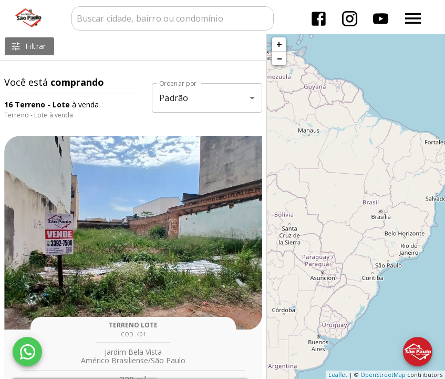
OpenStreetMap (383, 374)
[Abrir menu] (413, 18)
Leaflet (337, 374)
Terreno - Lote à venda (38, 115)
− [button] (279, 58)
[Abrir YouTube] (380, 18)
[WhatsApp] (27, 351)
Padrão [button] (173, 98)
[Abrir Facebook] (318, 18)
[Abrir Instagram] (349, 18)
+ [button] (279, 44)
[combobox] (172, 18)
